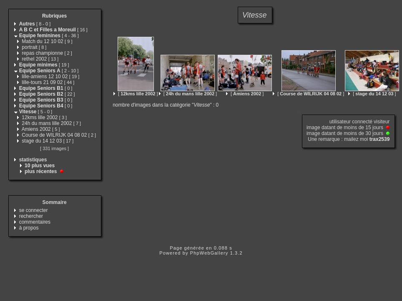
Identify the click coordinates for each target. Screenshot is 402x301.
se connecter (33, 210)
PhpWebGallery (209, 252)
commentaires (34, 222)
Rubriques (54, 16)
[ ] (135, 93)
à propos (29, 228)
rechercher (31, 216)
